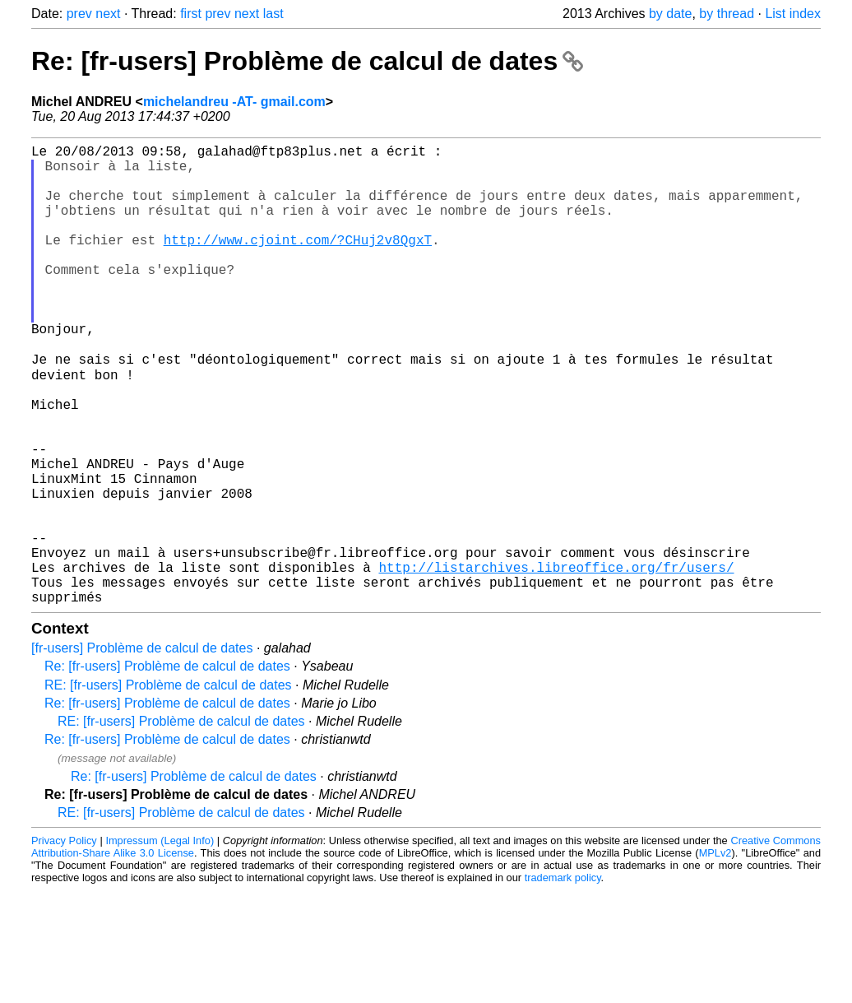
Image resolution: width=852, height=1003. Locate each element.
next (107, 14)
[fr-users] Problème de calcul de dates (141, 748)
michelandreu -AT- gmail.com (234, 102)
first (190, 14)
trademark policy (563, 978)
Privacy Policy (64, 941)
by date (670, 14)
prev (79, 14)
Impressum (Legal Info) (159, 941)
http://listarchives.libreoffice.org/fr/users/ (556, 661)
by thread (726, 14)
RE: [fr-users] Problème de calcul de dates (168, 785)
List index (793, 14)
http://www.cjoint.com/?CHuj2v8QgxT (298, 262)
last (273, 14)
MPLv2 (715, 953)
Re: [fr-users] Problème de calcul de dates (307, 61)
